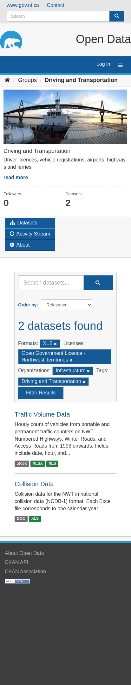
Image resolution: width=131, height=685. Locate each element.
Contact (55, 5)
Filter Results (41, 392)
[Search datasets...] (51, 282)
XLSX (38, 463)
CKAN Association (25, 571)
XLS (52, 463)
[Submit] (116, 16)
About (19, 245)
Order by (27, 304)
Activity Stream (30, 233)
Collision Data (34, 484)
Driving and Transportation (81, 80)
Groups (27, 80)
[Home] (7, 80)
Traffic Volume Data (42, 414)
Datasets (23, 222)
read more (15, 177)
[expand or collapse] (120, 65)
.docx (22, 463)
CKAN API (16, 562)
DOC (21, 519)
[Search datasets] (65, 16)
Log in (103, 64)
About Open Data (24, 553)
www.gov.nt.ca (23, 5)
